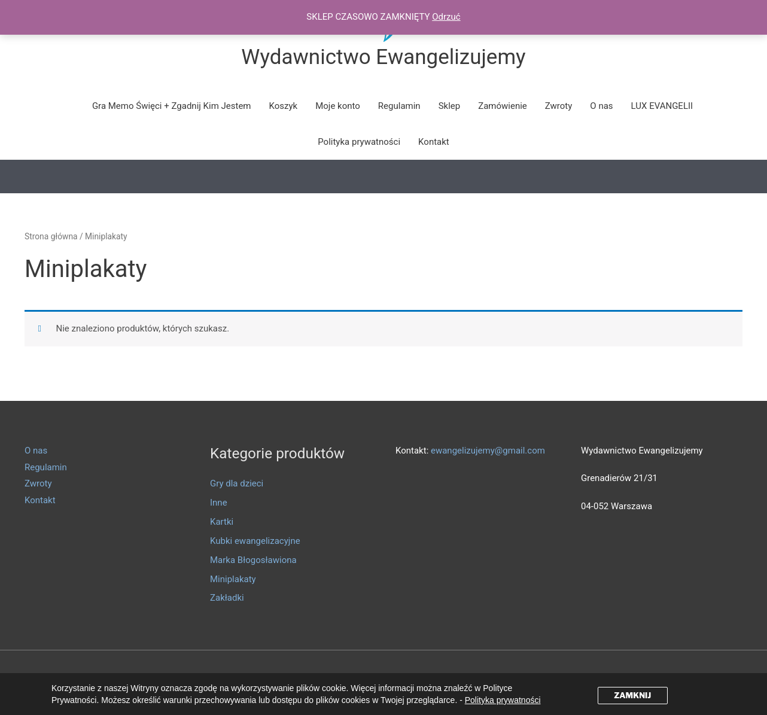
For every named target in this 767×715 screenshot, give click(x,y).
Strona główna (51, 236)
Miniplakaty (233, 579)
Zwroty (559, 106)
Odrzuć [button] (446, 16)
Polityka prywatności (359, 141)
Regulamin (399, 106)
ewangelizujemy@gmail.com (488, 450)
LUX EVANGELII (662, 106)
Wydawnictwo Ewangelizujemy (383, 57)
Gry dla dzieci (236, 483)
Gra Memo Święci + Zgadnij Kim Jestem (171, 106)
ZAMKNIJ (632, 695)
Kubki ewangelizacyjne (255, 541)
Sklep (450, 106)
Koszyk (283, 106)
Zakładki (227, 597)
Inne (218, 502)
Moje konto (337, 106)
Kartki (221, 521)
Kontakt (433, 141)
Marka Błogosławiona (253, 560)
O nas (601, 106)
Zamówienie (502, 106)
